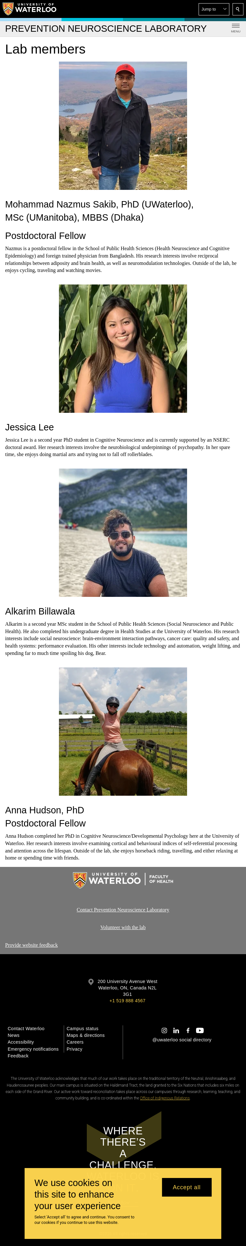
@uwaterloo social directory (181, 1039)
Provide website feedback (31, 945)
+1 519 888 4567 (127, 1000)
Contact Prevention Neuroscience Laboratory (123, 909)
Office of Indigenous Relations (165, 1098)
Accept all (187, 1187)
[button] (214, 9)
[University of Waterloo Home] (30, 9)
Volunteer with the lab (122, 927)
